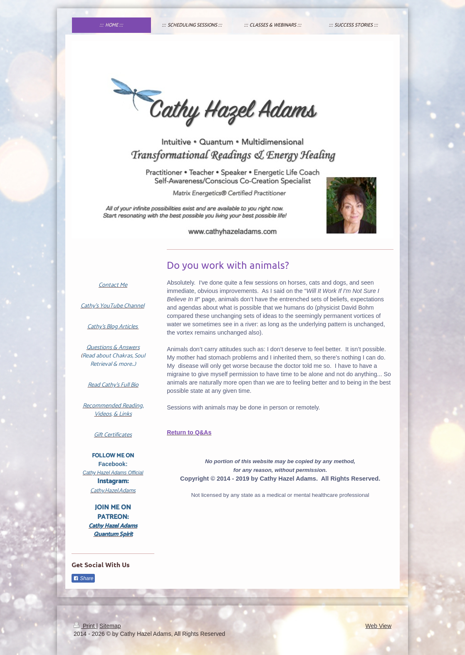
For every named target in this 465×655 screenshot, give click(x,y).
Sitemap (110, 626)
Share (83, 578)
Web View (378, 626)
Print (85, 626)
